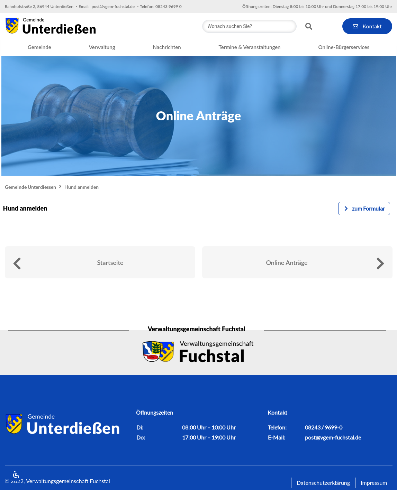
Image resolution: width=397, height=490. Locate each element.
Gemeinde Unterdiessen (30, 187)
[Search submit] (308, 26)
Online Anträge (286, 262)
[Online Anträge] (380, 263)
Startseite (110, 262)
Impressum (374, 482)
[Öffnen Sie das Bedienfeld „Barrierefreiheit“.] (15, 474)
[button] (39, 47)
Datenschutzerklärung (323, 482)
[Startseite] (17, 263)
